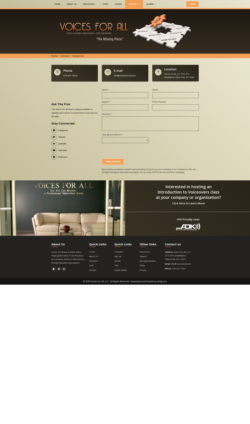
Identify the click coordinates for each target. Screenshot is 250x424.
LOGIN (192, 4)
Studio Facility (120, 270)
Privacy (143, 270)
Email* (155, 90)
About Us (71, 4)
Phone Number (159, 102)
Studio (118, 4)
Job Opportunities (148, 261)
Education (89, 4)
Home (57, 4)
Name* (105, 90)
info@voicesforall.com (125, 75)
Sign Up (117, 256)
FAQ (116, 265)
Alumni (151, 4)
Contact (134, 4)
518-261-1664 (70, 75)
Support (143, 256)
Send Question (112, 162)
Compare (118, 252)
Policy (142, 265)
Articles (117, 261)
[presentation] (122, 151)
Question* (106, 114)
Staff (105, 4)
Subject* (106, 102)
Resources (144, 252)
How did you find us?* (112, 134)
